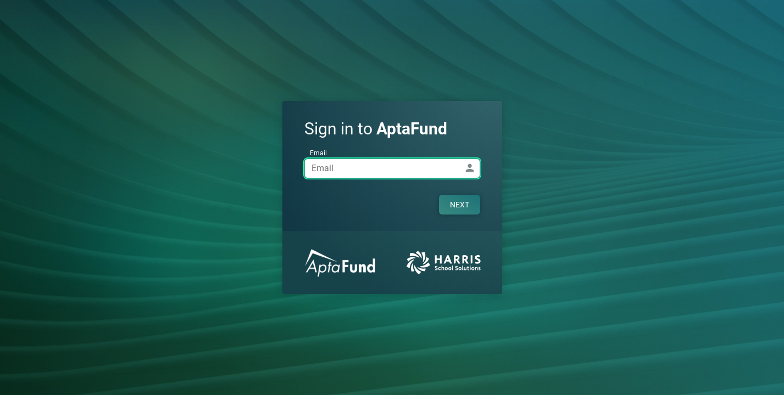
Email (318, 153)
